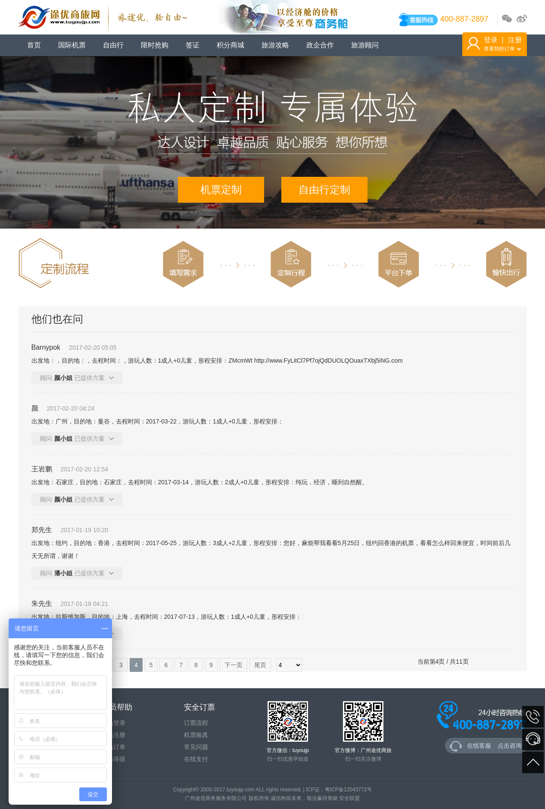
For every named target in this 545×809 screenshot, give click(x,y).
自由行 (113, 45)
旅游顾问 (365, 45)
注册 (515, 40)
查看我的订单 (502, 49)
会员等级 (113, 759)
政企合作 (320, 45)
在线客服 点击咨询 (486, 746)
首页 (34, 45)
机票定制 (221, 189)
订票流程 (196, 722)
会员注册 (113, 734)
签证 (192, 45)
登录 (491, 40)
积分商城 (230, 45)
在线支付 (196, 759)
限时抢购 (154, 45)
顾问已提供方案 (77, 377)
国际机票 (72, 45)
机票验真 (196, 734)
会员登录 (113, 722)
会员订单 (113, 746)
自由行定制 (324, 189)
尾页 (260, 665)
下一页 (233, 665)
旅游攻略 (275, 45)
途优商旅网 (103, 17)
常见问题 (196, 746)
